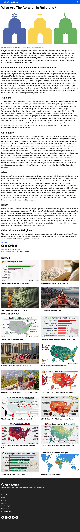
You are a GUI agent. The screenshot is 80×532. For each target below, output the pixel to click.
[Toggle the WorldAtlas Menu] (2, 2)
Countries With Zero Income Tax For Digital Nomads (19, 392)
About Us (3, 503)
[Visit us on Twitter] (9, 517)
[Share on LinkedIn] (16, 246)
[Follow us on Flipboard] (2, 517)
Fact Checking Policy (6, 506)
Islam (4, 172)
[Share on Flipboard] (2, 246)
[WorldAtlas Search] (78, 2)
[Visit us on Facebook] (6, 517)
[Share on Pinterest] (12, 246)
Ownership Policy (6, 511)
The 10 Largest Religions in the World (15, 283)
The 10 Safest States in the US (12, 339)
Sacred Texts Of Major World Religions (54, 283)
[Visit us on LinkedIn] (16, 517)
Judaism (6, 97)
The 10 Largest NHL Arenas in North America (17, 419)
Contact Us (4, 494)
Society (18, 249)
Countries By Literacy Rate (50, 474)
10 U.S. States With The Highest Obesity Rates (57, 392)
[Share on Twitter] (9, 246)
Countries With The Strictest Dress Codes (16, 366)
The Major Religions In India (51, 310)
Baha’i (4, 205)
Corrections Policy (6, 508)
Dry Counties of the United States (53, 366)
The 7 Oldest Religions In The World (14, 310)
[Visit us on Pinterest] (13, 517)
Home (3, 492)
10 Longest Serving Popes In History (14, 474)
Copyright (3, 500)
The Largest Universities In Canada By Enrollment (59, 339)
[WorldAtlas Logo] (11, 2)
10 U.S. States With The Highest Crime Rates (57, 419)
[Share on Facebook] (6, 246)
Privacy (3, 497)
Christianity (7, 132)
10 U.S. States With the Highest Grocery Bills (57, 445)
